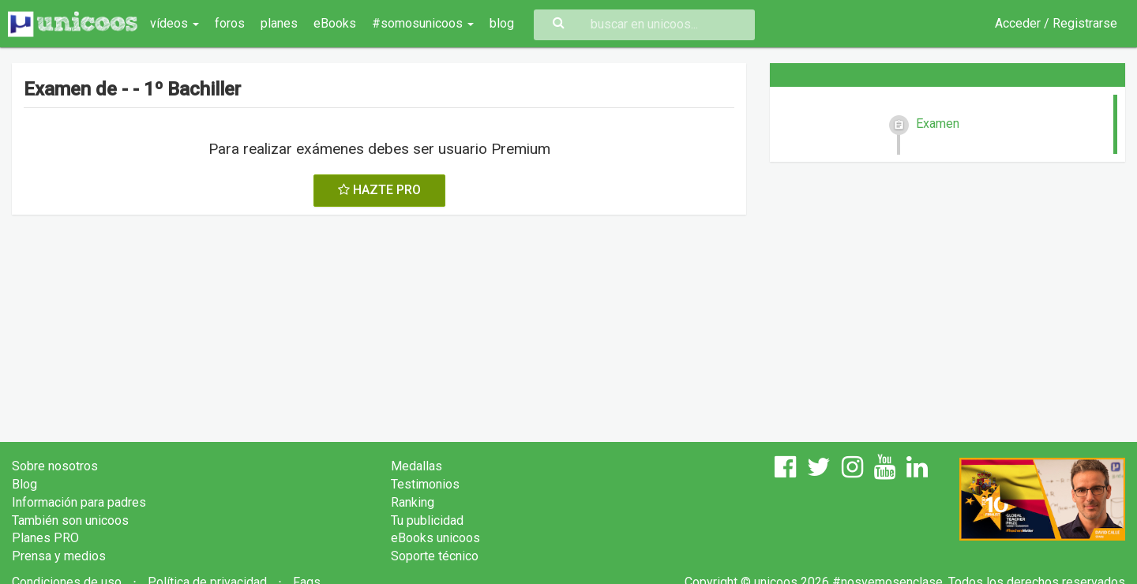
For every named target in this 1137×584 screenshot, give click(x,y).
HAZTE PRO (379, 189)
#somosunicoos (423, 23)
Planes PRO (45, 537)
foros (230, 23)
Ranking (412, 502)
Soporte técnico (434, 555)
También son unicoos (70, 520)
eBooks (334, 23)
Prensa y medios (59, 555)
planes (279, 23)
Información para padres (79, 502)
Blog (24, 484)
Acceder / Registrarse (1056, 23)
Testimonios (425, 484)
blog (502, 23)
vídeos (174, 23)
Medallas (416, 466)
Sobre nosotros (55, 466)
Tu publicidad (427, 520)
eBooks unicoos (435, 537)
